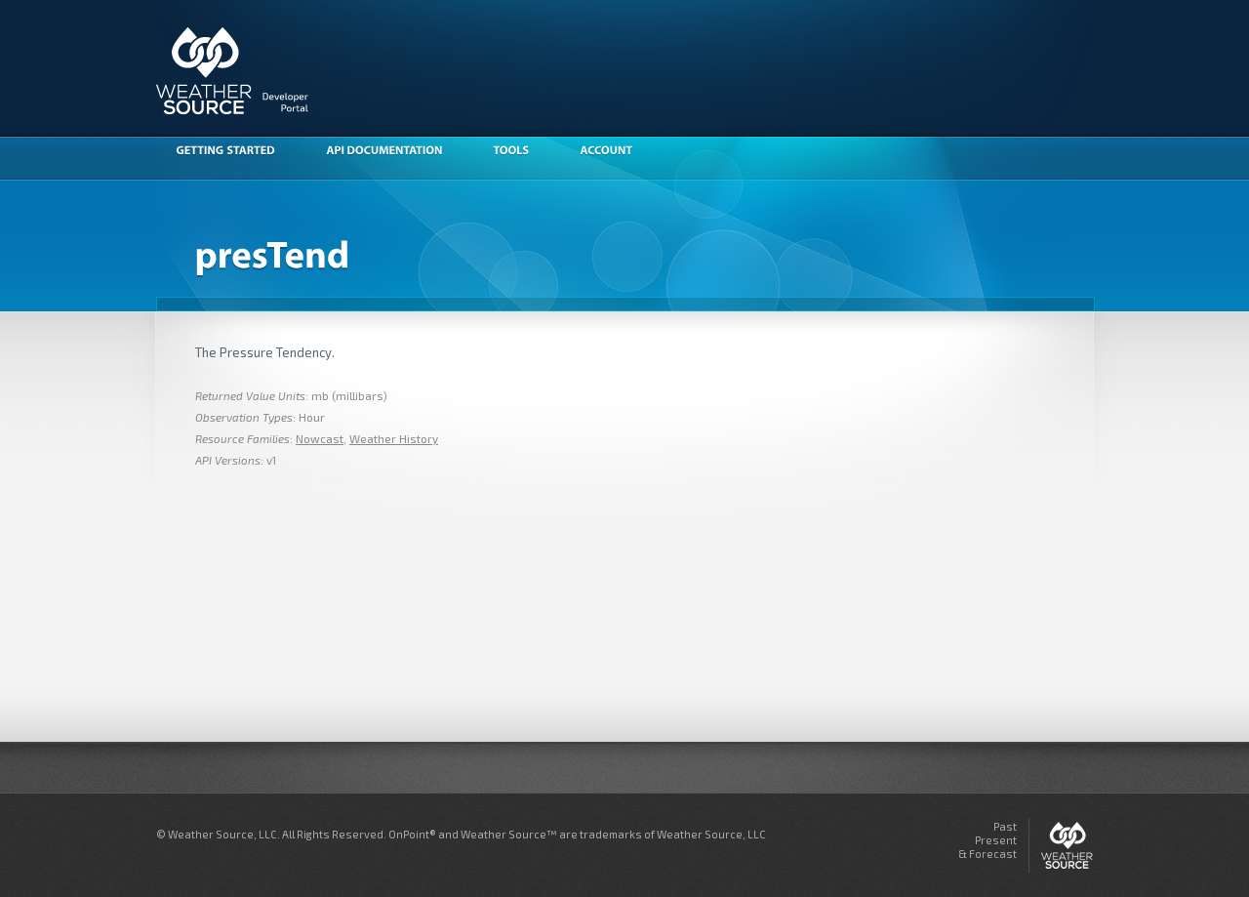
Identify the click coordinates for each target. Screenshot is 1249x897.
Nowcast (319, 438)
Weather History (393, 438)
